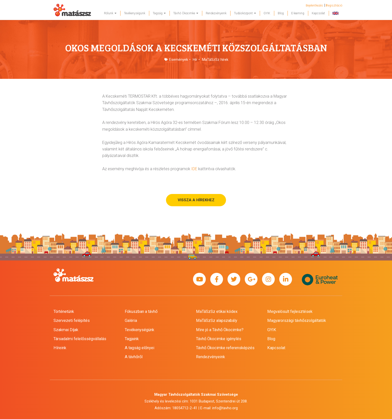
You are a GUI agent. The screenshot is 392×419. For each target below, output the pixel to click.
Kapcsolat (318, 13)
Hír (195, 59)
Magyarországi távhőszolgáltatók (296, 320)
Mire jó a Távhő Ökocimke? (220, 329)
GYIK (267, 13)
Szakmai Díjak (66, 329)
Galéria (131, 320)
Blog (281, 13)
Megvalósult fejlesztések (289, 311)
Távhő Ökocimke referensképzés (225, 347)
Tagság (159, 13)
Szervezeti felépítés (72, 320)
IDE (194, 168)
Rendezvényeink (216, 13)
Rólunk (110, 13)
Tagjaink (132, 338)
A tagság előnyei (139, 347)
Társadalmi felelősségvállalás (80, 338)
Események (178, 59)
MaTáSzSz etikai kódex (217, 311)
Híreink (60, 347)
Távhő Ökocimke (185, 13)
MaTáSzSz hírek (215, 59)
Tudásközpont (245, 13)
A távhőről (133, 356)
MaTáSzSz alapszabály (216, 320)
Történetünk (64, 311)
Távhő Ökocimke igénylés (218, 338)
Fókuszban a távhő (141, 311)
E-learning (297, 13)
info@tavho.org (225, 408)
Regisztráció (334, 5)
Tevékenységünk (134, 13)
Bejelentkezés (314, 5)
